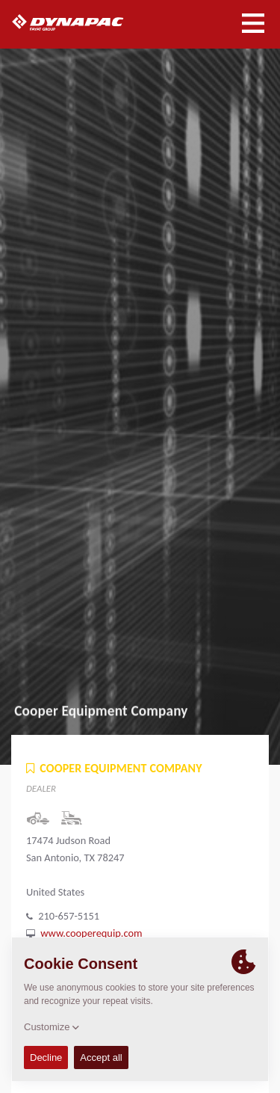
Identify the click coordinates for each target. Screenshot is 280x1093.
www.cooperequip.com (91, 933)
